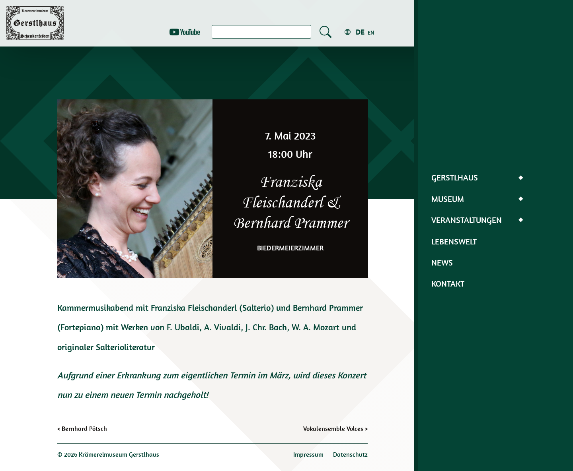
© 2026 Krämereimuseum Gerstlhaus (108, 454)
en (371, 32)
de (360, 32)
